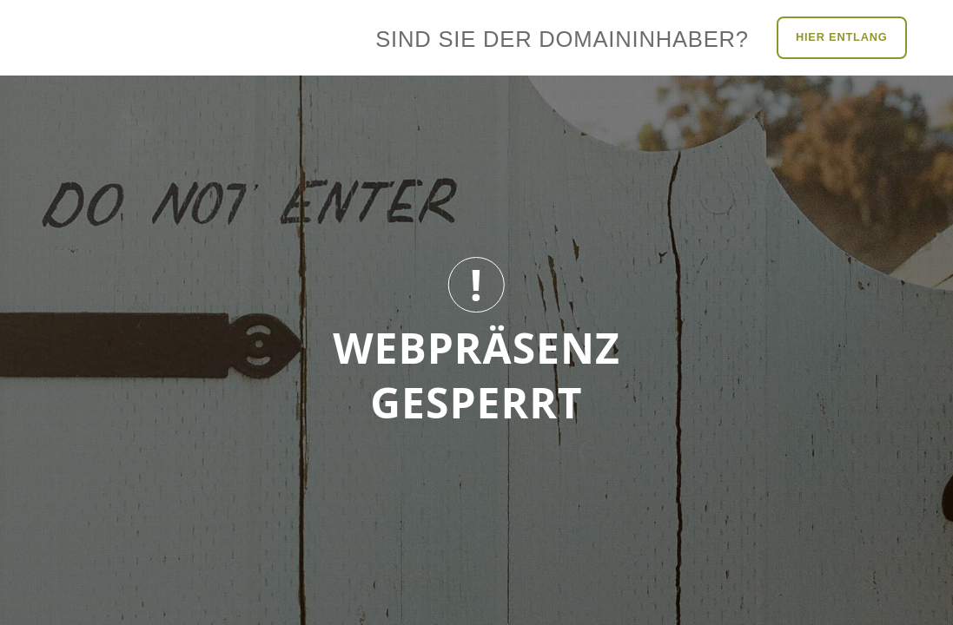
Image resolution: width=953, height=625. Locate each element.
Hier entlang (842, 36)
